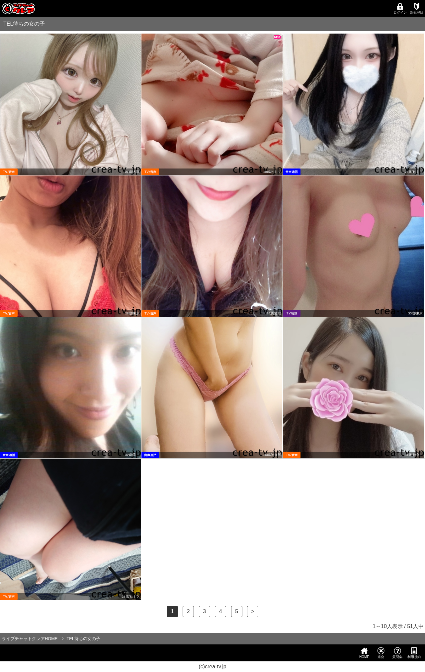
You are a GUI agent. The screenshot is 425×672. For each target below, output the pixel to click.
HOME (364, 653)
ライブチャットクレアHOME (29, 638)
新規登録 (416, 8)
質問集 (397, 653)
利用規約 (414, 653)
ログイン (400, 8)
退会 (380, 653)
